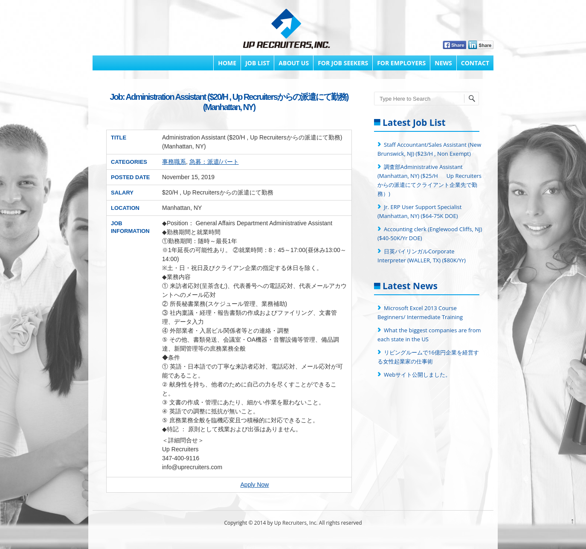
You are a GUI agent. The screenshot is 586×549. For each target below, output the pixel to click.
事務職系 (174, 161)
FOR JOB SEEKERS (343, 63)
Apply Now (255, 484)
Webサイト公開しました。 (417, 374)
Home (227, 63)
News (443, 63)
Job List (257, 63)
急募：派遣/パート (214, 161)
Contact (475, 63)
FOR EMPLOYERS (401, 63)
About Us (293, 63)
